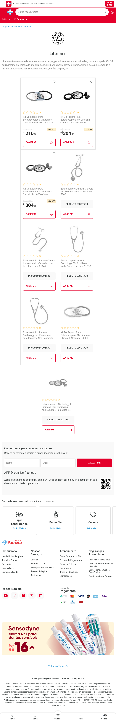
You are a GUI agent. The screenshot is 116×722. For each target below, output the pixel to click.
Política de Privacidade (99, 559)
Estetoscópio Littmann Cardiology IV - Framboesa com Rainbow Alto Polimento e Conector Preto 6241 (39, 335)
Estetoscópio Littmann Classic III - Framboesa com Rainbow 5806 (77, 191)
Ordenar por (21, 19)
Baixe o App (110, 3)
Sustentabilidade (10, 572)
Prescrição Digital (39, 571)
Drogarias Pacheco (11, 26)
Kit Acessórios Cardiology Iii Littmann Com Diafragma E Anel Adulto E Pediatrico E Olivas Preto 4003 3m (57, 407)
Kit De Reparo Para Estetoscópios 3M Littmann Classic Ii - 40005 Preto (75, 119)
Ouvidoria (6, 564)
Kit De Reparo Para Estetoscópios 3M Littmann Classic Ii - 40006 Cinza (37, 191)
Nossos (43, 552)
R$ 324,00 (27, 129)
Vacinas (34, 559)
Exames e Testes (39, 563)
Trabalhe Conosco (10, 560)
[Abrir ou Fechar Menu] (3, 12)
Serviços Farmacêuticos (42, 567)
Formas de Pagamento (71, 560)
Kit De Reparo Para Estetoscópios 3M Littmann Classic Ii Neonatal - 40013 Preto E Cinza (75, 335)
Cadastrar (94, 463)
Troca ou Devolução (69, 572)
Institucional (10, 551)
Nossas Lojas (8, 568)
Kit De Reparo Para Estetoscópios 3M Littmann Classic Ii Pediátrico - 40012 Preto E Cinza (38, 119)
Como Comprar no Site (71, 556)
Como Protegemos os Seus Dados (99, 571)
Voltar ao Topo (58, 666)
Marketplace (66, 576)
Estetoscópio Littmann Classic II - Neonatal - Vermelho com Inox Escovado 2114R (39, 263)
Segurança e (101, 552)
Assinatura (36, 575)
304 (67, 133)
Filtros (6, 19)
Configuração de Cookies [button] (101, 576)
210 (30, 133)
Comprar (39, 142)
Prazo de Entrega (68, 564)
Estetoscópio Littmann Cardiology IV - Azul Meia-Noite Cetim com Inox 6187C (76, 263)
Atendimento (68, 551)
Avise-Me (76, 214)
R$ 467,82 (65, 129)
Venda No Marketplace (12, 556)
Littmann (27, 26)
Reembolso (65, 568)
